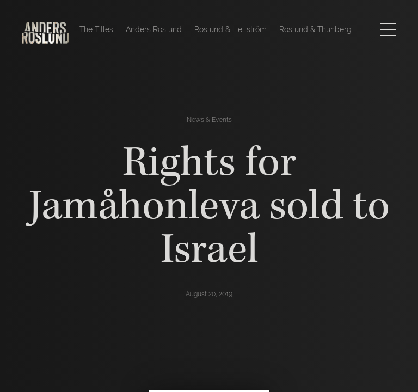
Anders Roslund (154, 29)
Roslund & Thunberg (315, 29)
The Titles (96, 29)
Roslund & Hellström (230, 29)
